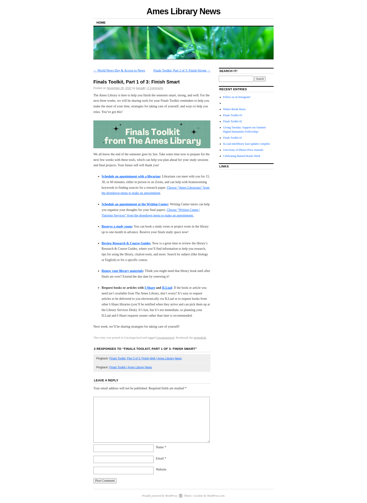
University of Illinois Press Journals (243, 150)
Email (161, 458)
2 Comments (155, 88)
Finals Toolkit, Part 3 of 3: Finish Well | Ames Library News (145, 358)
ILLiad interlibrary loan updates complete (246, 143)
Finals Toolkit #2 (232, 121)
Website (161, 469)
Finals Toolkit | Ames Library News (130, 367)
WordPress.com (215, 495)
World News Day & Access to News (119, 70)
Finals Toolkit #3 (232, 115)
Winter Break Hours (234, 109)
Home (101, 22)
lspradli (140, 88)
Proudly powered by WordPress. (160, 495)
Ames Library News (183, 11)
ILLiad (167, 287)
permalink (200, 337)
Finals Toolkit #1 (232, 137)
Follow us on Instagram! (237, 97)
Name (161, 447)
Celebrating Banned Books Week (241, 156)
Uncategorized (165, 337)
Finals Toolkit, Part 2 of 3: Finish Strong (181, 70)
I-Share (150, 287)
